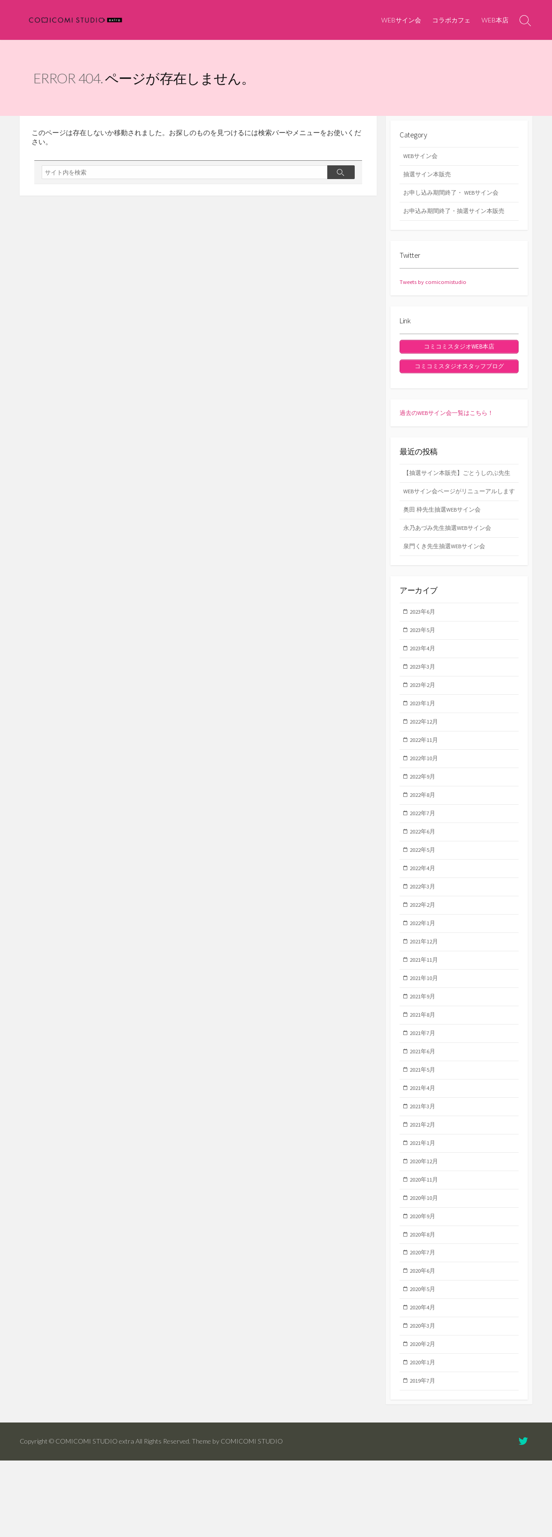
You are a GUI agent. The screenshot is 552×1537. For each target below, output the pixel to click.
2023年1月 (425, 742)
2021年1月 (425, 1205)
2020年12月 (427, 1225)
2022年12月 (427, 762)
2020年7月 (425, 1321)
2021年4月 (425, 1148)
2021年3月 (425, 1167)
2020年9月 (425, 1283)
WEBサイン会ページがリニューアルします (457, 516)
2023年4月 (425, 684)
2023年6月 (425, 646)
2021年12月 (427, 993)
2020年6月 (425, 1340)
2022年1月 (425, 974)
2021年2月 (425, 1186)
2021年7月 (425, 1089)
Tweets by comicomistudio (437, 287)
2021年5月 (425, 1128)
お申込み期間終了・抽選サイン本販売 (457, 216)
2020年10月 (427, 1263)
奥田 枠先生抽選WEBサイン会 (445, 540)
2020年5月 (425, 1360)
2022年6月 (425, 877)
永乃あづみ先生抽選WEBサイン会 (450, 560)
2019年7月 (425, 1456)
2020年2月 (425, 1418)
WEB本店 (495, 20)
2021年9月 (425, 1051)
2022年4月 (425, 916)
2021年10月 (427, 1032)
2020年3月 (425, 1398)
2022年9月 (425, 819)
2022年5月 (425, 897)
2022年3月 (425, 935)
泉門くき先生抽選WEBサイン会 (447, 579)
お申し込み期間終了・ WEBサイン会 (454, 196)
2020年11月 (427, 1244)
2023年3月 (425, 703)
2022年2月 (425, 954)
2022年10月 (427, 800)
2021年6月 (425, 1109)
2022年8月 (425, 838)
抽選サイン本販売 (429, 177)
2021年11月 (427, 1012)
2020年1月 (425, 1437)
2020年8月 (425, 1302)
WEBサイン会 (401, 20)
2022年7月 (425, 858)
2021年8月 (425, 1070)
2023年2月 (425, 723)
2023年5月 (425, 665)
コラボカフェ (451, 20)
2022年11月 (427, 781)
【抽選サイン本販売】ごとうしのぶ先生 (457, 487)
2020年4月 (425, 1379)
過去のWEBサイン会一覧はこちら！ (450, 420)
